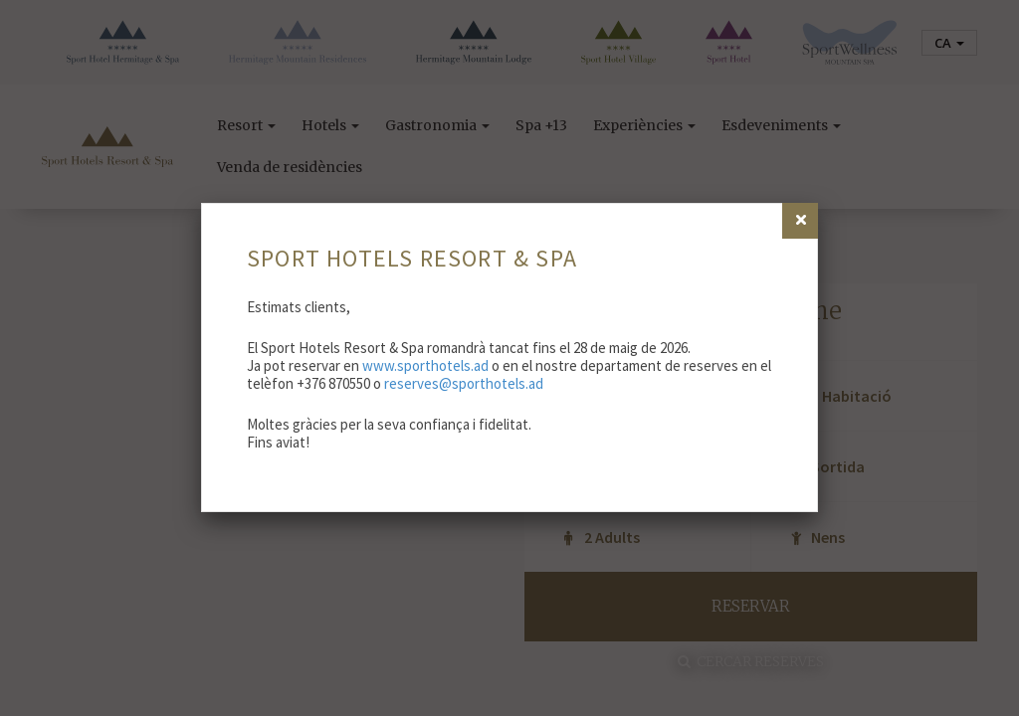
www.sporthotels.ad (425, 365)
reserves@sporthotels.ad (463, 383)
